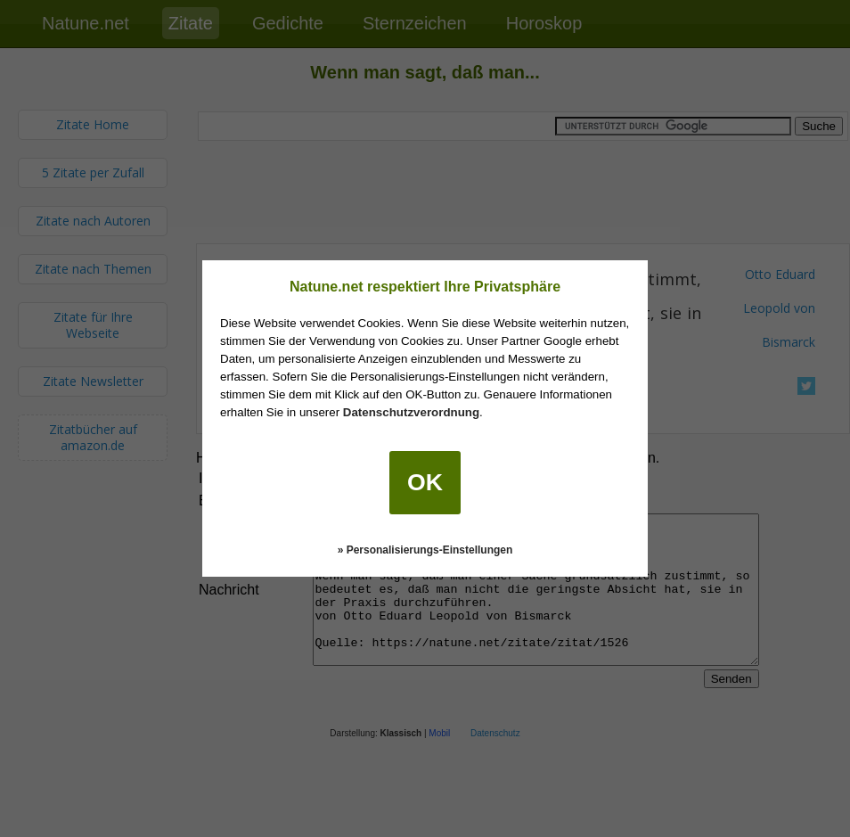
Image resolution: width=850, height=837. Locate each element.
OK (425, 482)
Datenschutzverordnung (411, 412)
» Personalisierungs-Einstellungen (425, 550)
